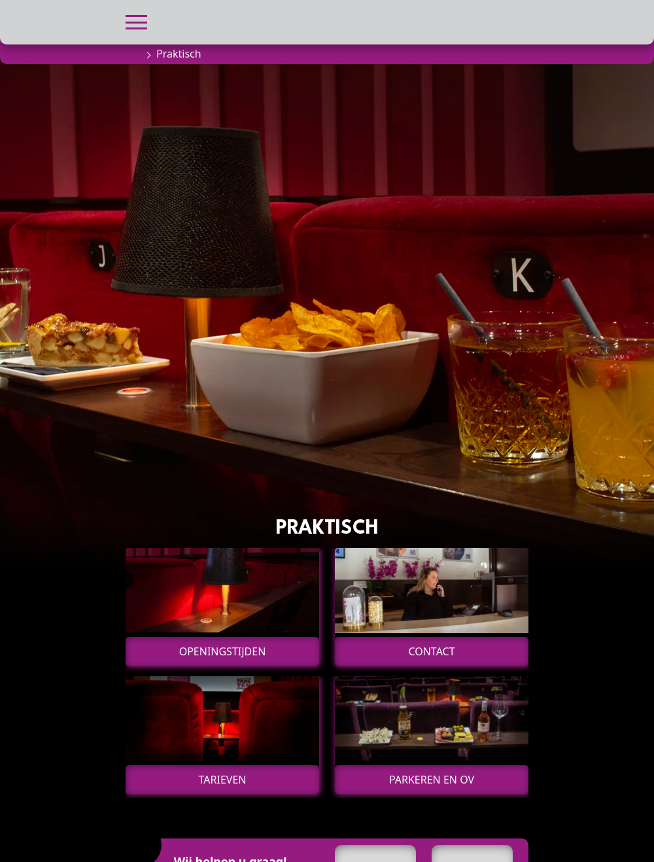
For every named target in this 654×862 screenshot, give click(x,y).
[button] (136, 20)
